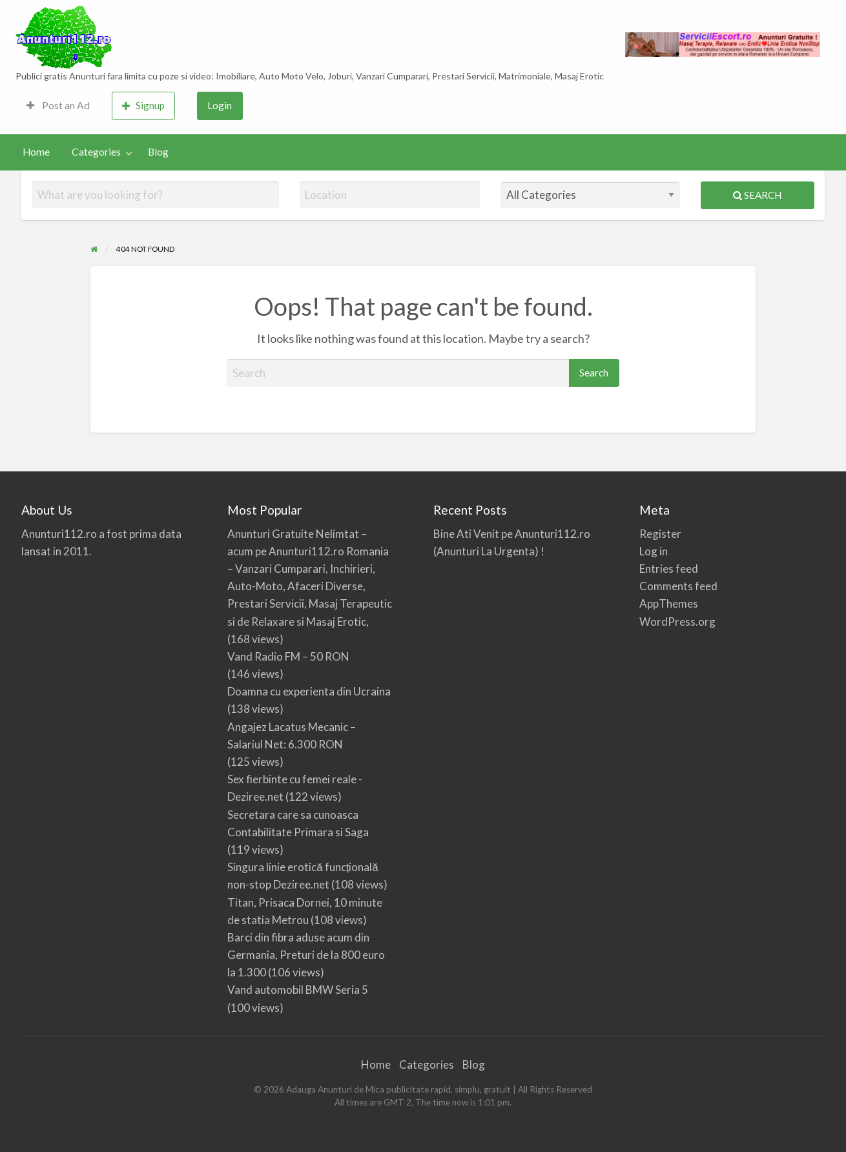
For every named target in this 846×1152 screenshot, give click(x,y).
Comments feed (678, 586)
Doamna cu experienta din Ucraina (309, 691)
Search (757, 195)
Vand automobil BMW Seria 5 (297, 989)
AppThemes (668, 603)
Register (660, 533)
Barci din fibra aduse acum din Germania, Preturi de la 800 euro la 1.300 (306, 955)
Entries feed (668, 568)
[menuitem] (58, 106)
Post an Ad (58, 105)
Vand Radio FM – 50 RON (288, 656)
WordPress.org (677, 621)
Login (219, 105)
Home (36, 152)
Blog (158, 152)
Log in (653, 551)
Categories (96, 152)
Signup (143, 105)
